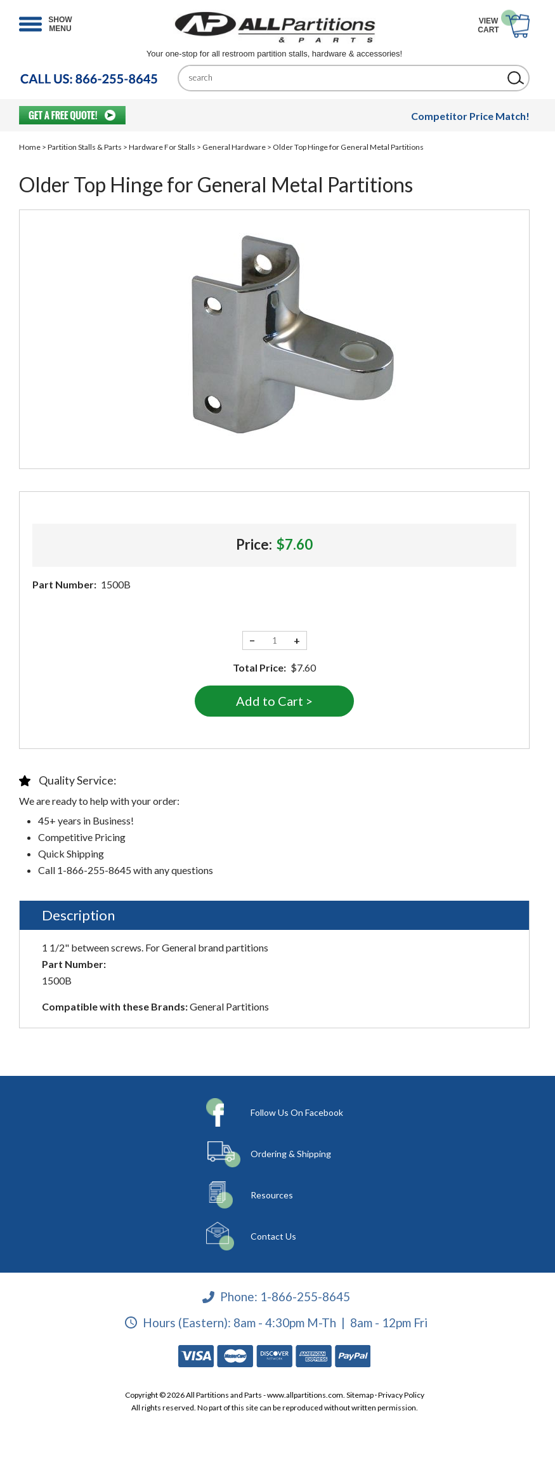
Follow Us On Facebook (297, 1112)
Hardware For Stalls (162, 147)
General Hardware (234, 147)
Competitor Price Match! (470, 116)
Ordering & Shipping (291, 1153)
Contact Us (273, 1236)
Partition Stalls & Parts (85, 147)
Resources (272, 1195)
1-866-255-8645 (305, 1296)
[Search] (344, 77)
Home (30, 147)
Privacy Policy (401, 1395)
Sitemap (360, 1395)
